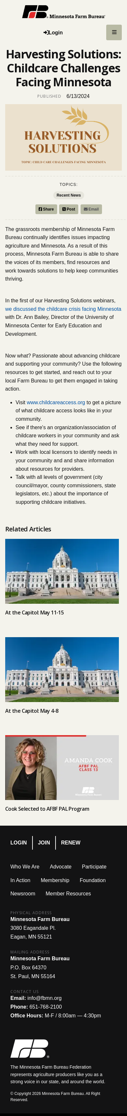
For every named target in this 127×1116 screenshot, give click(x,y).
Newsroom (22, 893)
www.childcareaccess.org (56, 402)
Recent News (69, 195)
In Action (20, 880)
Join (44, 842)
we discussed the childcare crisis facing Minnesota (63, 309)
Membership (55, 880)
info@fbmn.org (44, 998)
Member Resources (68, 893)
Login (18, 842)
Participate (94, 866)
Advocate (61, 866)
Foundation (93, 880)
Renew (71, 842)
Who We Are (25, 866)
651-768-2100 (46, 1007)
